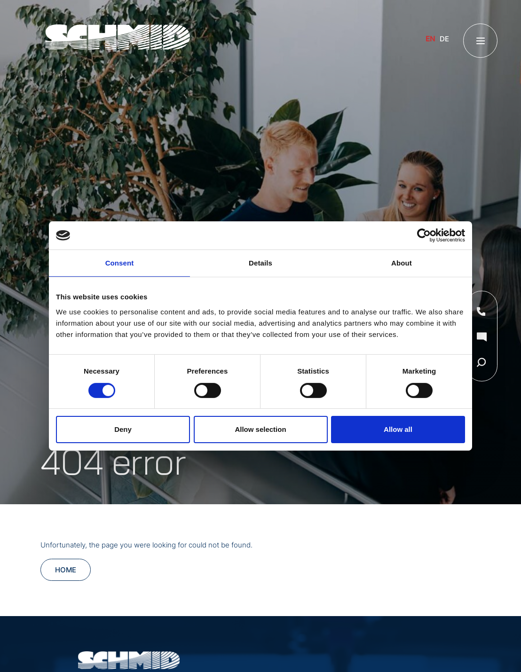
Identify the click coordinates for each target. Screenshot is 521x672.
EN (430, 38)
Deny (123, 429)
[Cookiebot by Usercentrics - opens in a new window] (424, 235)
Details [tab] (260, 263)
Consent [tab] (119, 263)
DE (444, 38)
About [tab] (401, 263)
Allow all (398, 429)
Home (65, 569)
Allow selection (260, 429)
